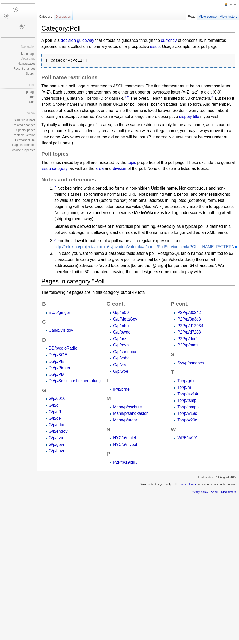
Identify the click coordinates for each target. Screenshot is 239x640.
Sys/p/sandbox (190, 363)
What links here (24, 120)
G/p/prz (119, 339)
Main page (28, 54)
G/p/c (53, 405)
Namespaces (26, 63)
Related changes (23, 125)
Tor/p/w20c (187, 420)
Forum (31, 97)
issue (155, 46)
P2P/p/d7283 (189, 332)
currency (169, 40)
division (119, 168)
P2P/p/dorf (187, 339)
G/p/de (55, 418)
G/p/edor (57, 425)
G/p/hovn (57, 451)
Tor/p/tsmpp (188, 407)
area (99, 168)
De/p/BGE (58, 355)
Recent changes (24, 68)
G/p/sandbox (124, 352)
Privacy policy (199, 492)
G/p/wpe (120, 371)
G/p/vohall (122, 358)
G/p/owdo (121, 332)
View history (228, 16)
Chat (32, 102)
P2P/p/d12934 (190, 326)
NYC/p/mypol (125, 444)
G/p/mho (121, 326)
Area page (28, 58)
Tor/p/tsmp (186, 400)
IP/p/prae (121, 389)
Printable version (24, 135)
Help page (28, 92)
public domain (188, 484)
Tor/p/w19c (187, 413)
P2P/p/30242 (189, 312)
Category (45, 16)
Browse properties (23, 150)
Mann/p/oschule (127, 407)
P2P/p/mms (187, 345)
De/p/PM (57, 374)
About (214, 492)
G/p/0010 (57, 398)
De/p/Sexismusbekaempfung (75, 381)
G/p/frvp (56, 438)
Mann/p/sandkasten (131, 413)
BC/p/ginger (59, 312)
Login (232, 4)
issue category (54, 168)
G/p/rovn (121, 345)
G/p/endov (58, 431)
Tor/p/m (184, 387)
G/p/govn (57, 444)
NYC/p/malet (124, 438)
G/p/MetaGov (125, 319)
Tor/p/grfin (186, 381)
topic (132, 162)
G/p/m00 (121, 312)
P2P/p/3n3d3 (189, 319)
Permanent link (25, 140)
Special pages (25, 130)
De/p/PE (56, 361)
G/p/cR (55, 412)
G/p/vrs (119, 365)
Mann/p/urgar (125, 420)
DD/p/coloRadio (63, 348)
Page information (23, 145)
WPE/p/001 (187, 438)
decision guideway (77, 40)
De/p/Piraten (60, 368)
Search (30, 73)
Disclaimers (228, 492)
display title (189, 116)
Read (192, 16)
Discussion (63, 16)
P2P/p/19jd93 (125, 462)
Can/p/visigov (61, 330)
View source (208, 16)
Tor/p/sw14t (187, 394)
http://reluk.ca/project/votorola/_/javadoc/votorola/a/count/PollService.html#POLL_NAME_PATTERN (144, 247)
